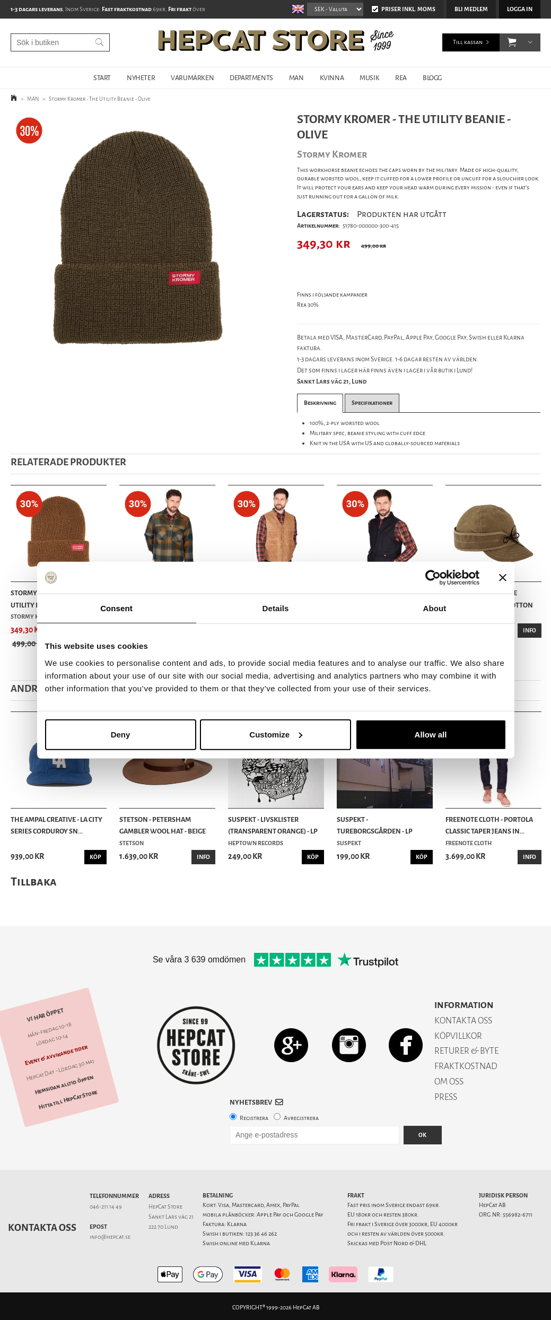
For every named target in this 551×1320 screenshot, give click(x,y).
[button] (512, 42)
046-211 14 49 (106, 1207)
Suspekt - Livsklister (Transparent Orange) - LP (273, 825)
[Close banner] (502, 577)
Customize (275, 734)
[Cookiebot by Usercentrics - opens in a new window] (433, 578)
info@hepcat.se (110, 1237)
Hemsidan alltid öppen (64, 1085)
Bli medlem (471, 9)
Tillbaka (34, 881)
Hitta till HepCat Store (68, 1099)
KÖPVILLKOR (458, 1035)
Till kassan (468, 42)
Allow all (431, 734)
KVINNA (332, 77)
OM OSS (448, 1081)
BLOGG (432, 77)
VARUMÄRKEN (192, 77)
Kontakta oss (42, 1227)
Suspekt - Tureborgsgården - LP (375, 825)
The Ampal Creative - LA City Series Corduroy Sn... (56, 825)
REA (401, 77)
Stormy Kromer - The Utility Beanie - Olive (100, 98)
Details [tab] (276, 608)
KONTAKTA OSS (463, 1020)
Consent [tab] (116, 608)
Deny (120, 734)
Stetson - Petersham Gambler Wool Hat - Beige (162, 825)
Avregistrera (301, 1118)
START (102, 77)
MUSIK (369, 77)
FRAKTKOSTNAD (465, 1066)
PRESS (445, 1096)
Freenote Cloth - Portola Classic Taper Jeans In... (489, 825)
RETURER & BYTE (466, 1050)
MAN (296, 77)
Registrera (254, 1118)
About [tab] (435, 608)
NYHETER (141, 77)
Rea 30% (308, 305)
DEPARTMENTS (251, 77)
